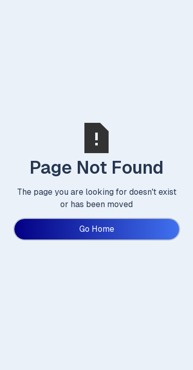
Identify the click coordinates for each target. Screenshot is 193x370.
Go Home (96, 229)
